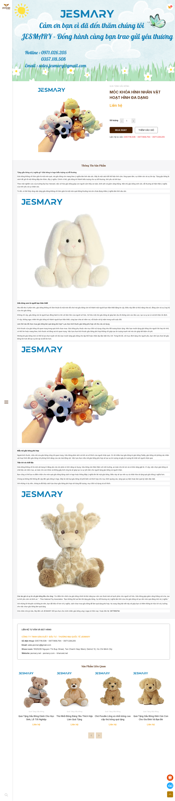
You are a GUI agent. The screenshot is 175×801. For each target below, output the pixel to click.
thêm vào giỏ (146, 130)
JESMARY (47, 611)
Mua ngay (121, 130)
